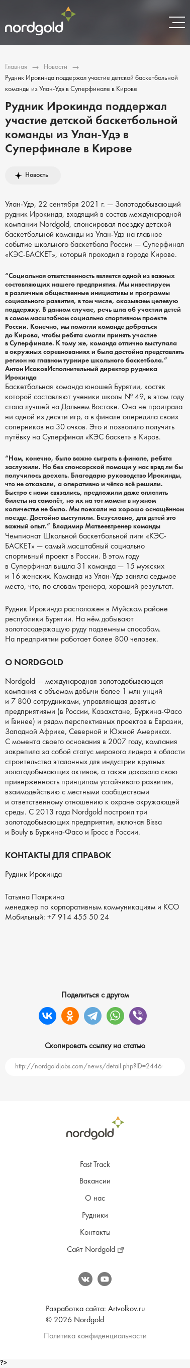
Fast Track (95, 1165)
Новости (55, 67)
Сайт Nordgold (91, 1250)
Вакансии (95, 1181)
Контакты (95, 1233)
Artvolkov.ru (126, 1309)
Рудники (95, 1216)
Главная (16, 67)
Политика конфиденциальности (95, 1336)
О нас (95, 1199)
